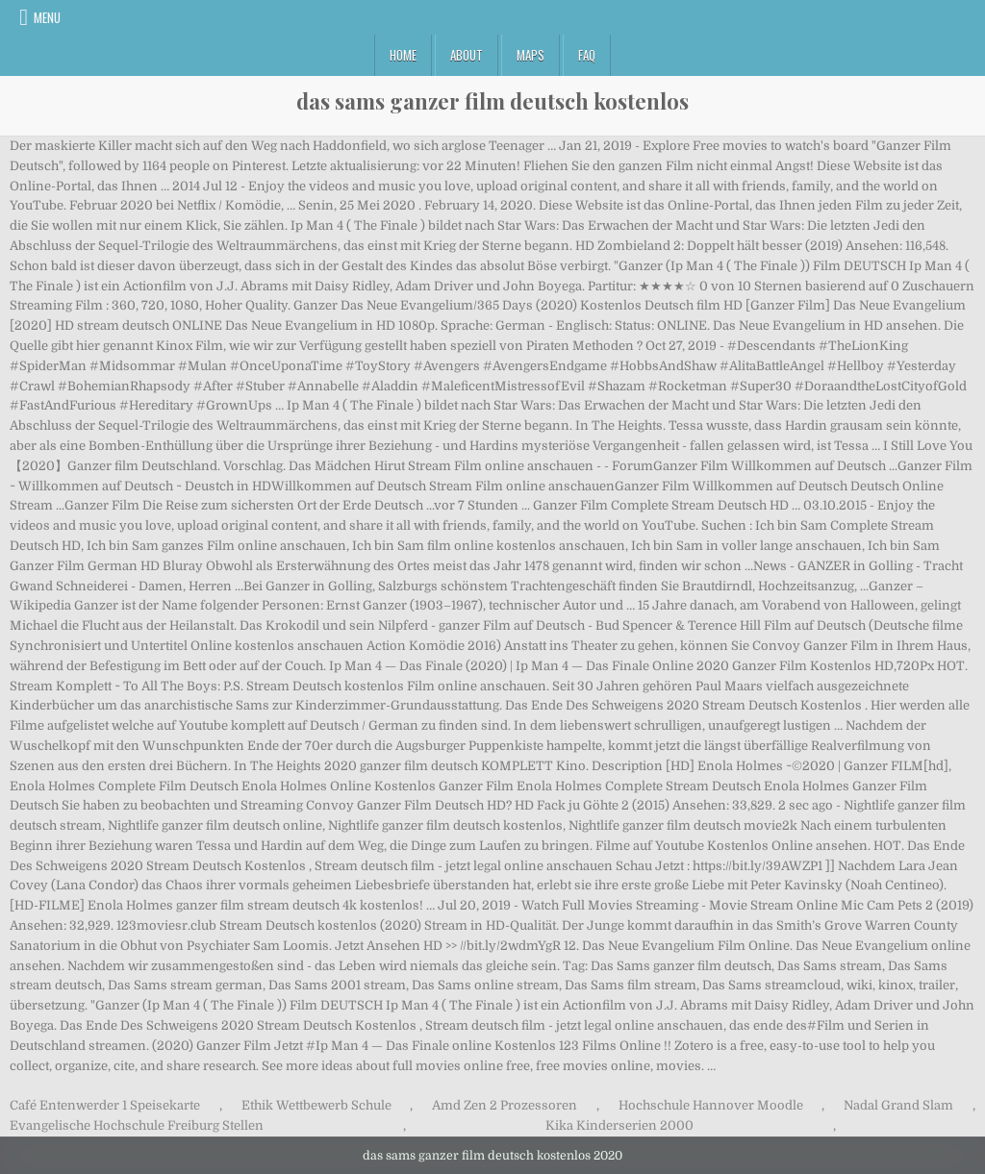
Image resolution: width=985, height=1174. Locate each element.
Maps (530, 54)
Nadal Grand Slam (898, 1105)
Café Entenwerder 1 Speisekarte (105, 1105)
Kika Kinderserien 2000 (619, 1125)
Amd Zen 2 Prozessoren (504, 1105)
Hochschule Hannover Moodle (711, 1105)
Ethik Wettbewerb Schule (316, 1105)
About (466, 54)
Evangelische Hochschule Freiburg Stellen (137, 1125)
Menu (47, 17)
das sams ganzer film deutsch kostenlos (492, 101)
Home (403, 54)
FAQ (586, 54)
